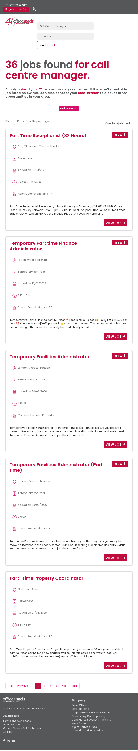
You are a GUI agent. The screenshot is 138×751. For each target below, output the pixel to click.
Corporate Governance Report (91, 712)
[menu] (19, 121)
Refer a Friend (80, 709)
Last (74, 686)
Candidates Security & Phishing (91, 719)
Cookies (8, 732)
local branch (88, 93)
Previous (22, 686)
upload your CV (31, 89)
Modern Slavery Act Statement (22, 728)
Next (65, 686)
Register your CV (15, 9)
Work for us (79, 723)
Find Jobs (46, 45)
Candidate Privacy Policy (87, 730)
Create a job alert (117, 123)
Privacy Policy (11, 724)
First (10, 686)
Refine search (69, 108)
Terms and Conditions (17, 721)
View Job (114, 223)
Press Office (79, 705)
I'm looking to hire (16, 5)
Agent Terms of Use (84, 727)
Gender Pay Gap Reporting (88, 716)
